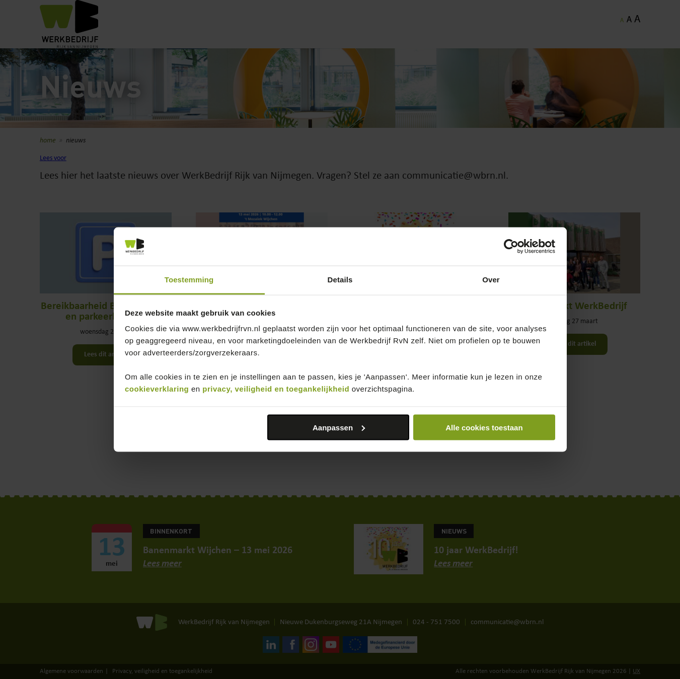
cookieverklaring (157, 389)
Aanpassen (339, 427)
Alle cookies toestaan (483, 427)
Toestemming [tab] (189, 279)
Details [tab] (340, 279)
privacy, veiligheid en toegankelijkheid (275, 389)
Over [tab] (491, 279)
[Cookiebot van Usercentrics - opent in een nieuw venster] (511, 246)
